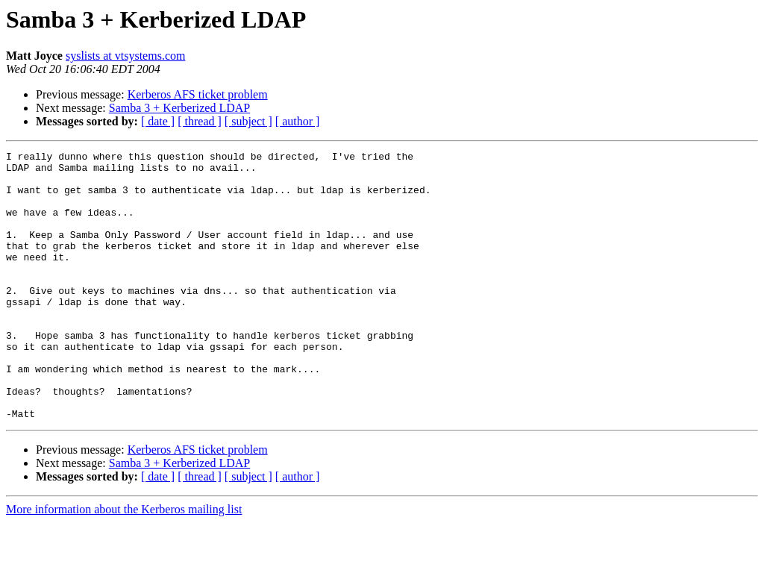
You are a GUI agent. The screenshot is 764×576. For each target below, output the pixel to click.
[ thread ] (200, 121)
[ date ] (158, 121)
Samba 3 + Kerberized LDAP (179, 107)
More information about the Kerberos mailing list (124, 563)
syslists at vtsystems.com (125, 55)
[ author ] (297, 121)
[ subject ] (248, 121)
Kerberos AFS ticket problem (198, 94)
